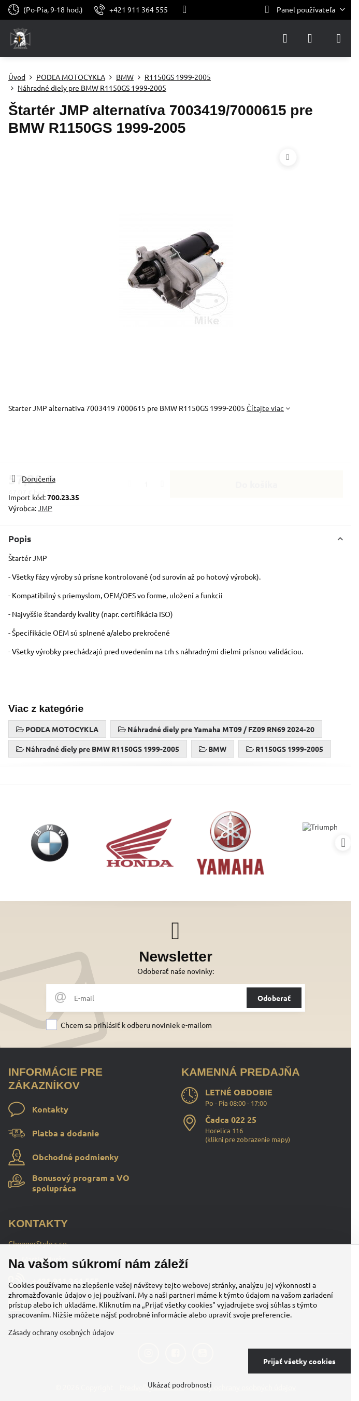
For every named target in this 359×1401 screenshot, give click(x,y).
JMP (45, 508)
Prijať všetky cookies (299, 1361)
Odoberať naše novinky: (175, 971)
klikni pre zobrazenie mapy (247, 1139)
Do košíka (256, 443)
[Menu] (338, 38)
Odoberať (274, 997)
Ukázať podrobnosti (180, 1384)
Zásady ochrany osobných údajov (61, 1332)
